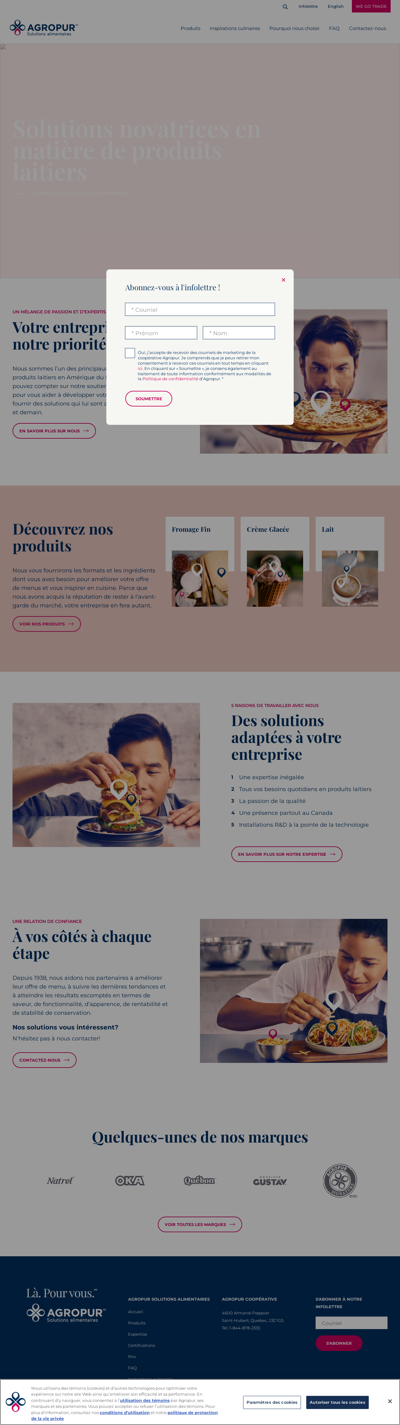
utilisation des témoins (145, 1400)
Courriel (146, 309)
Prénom (146, 333)
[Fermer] (390, 1401)
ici (140, 368)
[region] (200, 1402)
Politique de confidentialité (170, 378)
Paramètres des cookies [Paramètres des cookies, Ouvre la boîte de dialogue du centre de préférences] (272, 1402)
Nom (220, 333)
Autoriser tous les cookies (337, 1402)
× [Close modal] (283, 279)
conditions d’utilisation (125, 1412)
